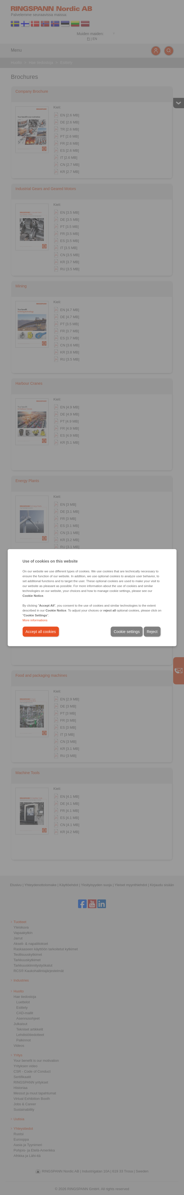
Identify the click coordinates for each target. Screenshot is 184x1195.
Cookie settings (127, 631)
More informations (34, 620)
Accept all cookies (40, 631)
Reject (152, 631)
